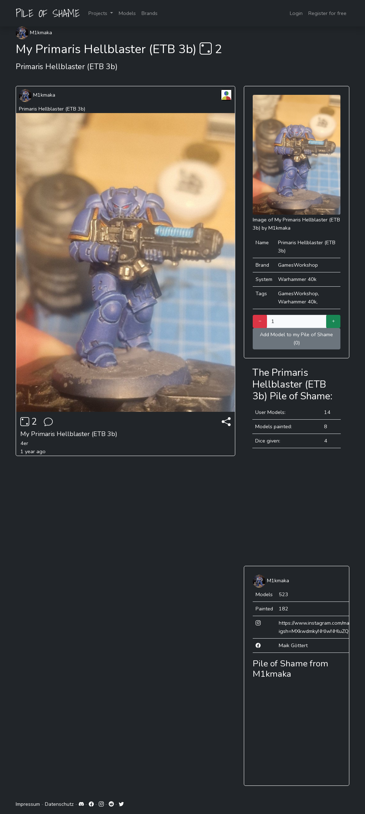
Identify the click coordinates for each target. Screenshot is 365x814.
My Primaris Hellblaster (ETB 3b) (68, 434)
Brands (150, 13)
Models (127, 13)
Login (296, 13)
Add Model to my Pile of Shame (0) (296, 338)
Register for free (327, 13)
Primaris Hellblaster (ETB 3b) (52, 108)
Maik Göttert (293, 645)
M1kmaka (34, 32)
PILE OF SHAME (48, 13)
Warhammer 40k (297, 279)
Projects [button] (98, 13)
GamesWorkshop (298, 264)
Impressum (28, 804)
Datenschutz (59, 804)
